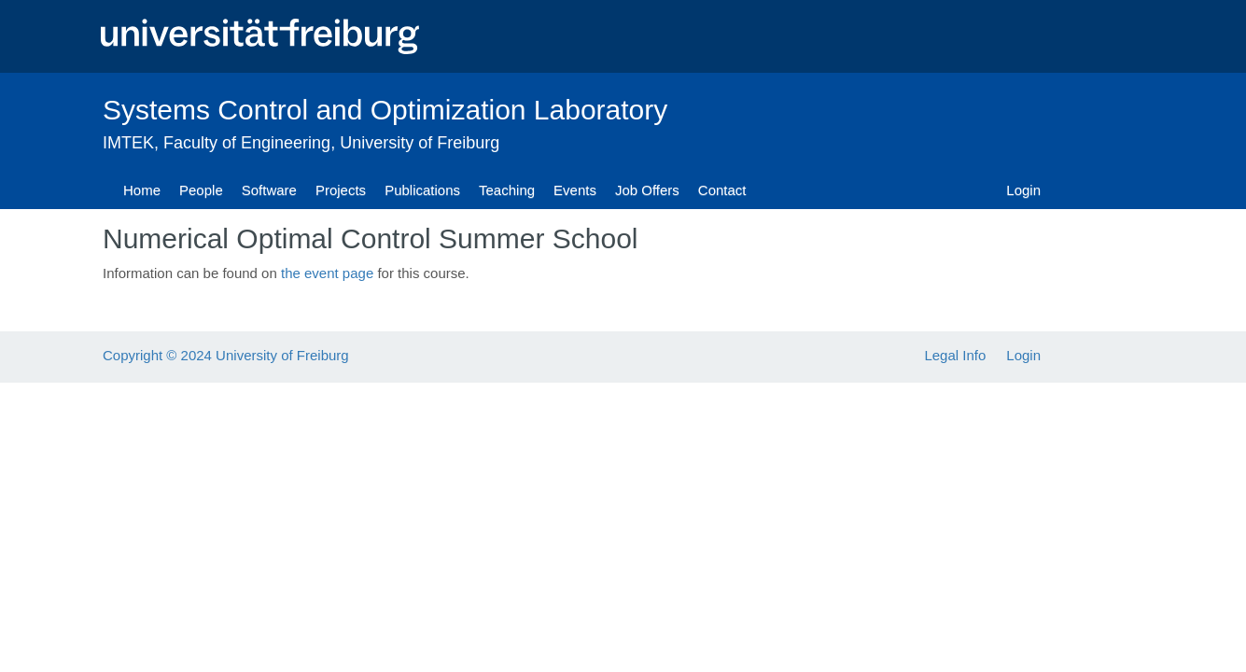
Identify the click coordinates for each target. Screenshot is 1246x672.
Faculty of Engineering (246, 142)
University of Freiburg (419, 142)
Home (142, 190)
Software (269, 190)
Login (1023, 190)
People (201, 190)
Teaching (507, 190)
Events (574, 190)
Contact (722, 190)
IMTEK (128, 142)
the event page (327, 273)
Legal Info (955, 355)
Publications (422, 190)
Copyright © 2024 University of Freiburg (226, 355)
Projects (340, 190)
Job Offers (647, 190)
